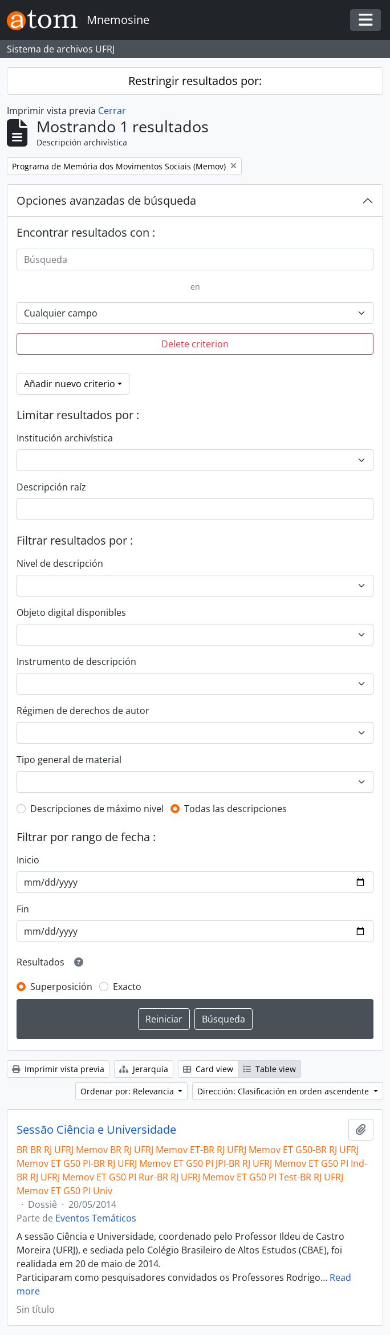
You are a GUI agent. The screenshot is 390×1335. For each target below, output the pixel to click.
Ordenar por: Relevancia (128, 1091)
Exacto (127, 986)
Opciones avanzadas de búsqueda (106, 200)
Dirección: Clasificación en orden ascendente (284, 1091)
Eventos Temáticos (95, 1218)
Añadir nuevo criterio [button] (69, 384)
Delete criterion (195, 344)
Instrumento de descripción (76, 661)
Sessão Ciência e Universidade (96, 1130)
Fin (23, 909)
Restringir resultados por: (195, 80)
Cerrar (112, 110)
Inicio (28, 860)
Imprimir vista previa (58, 1069)
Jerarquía (143, 1069)
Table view (269, 1069)
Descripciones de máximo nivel (97, 808)
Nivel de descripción (60, 563)
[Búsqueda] (195, 259)
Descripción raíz (51, 487)
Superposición (61, 986)
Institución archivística (65, 438)
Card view (208, 1069)
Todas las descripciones (235, 808)
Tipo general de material (69, 759)
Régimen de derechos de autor (83, 710)
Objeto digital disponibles (71, 612)
